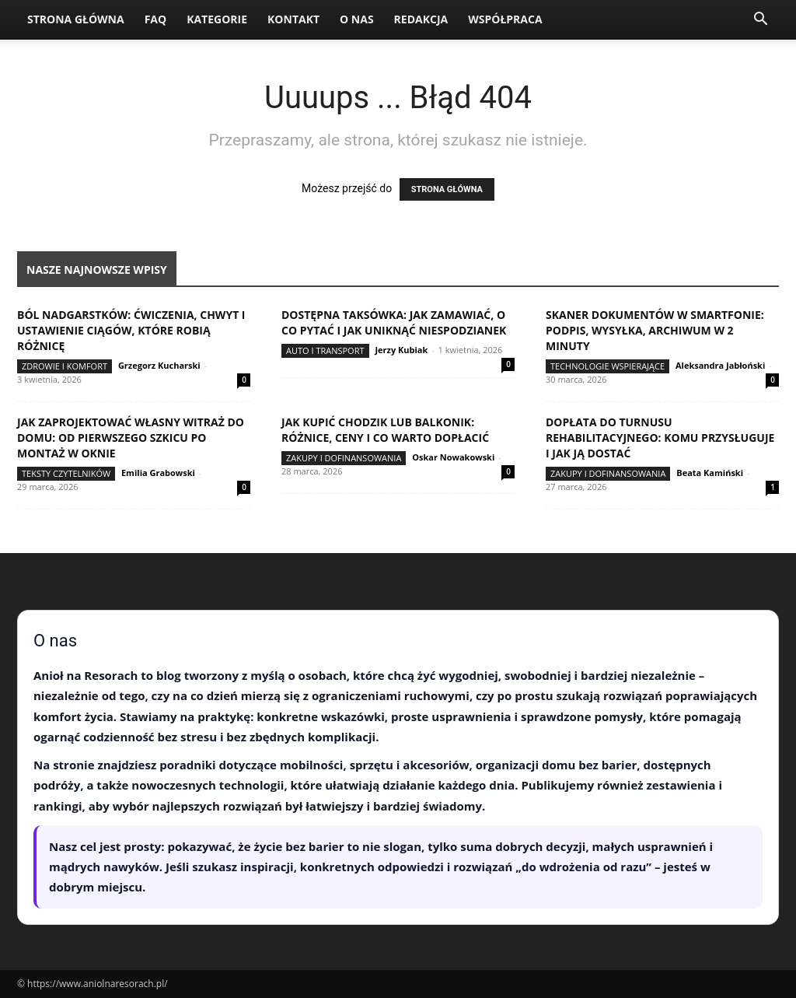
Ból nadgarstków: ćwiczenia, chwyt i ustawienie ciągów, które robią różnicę (131, 330)
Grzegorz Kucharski (159, 365)
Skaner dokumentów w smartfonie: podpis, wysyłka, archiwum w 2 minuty (655, 330)
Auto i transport (325, 350)
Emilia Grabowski (158, 472)
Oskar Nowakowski (453, 457)
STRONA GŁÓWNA (447, 189)
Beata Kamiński (709, 472)
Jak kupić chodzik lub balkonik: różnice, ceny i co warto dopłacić (385, 430)
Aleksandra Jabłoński (720, 365)
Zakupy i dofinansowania (343, 458)
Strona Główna (75, 19)
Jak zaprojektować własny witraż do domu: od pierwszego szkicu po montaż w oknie (130, 437)
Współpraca (505, 19)
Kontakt (293, 19)
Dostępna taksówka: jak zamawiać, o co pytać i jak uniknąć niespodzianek (393, 322)
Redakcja (421, 19)
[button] (760, 20)
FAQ (156, 19)
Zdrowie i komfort (64, 366)
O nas (357, 19)
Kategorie (217, 19)
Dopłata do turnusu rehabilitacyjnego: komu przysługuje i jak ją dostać (660, 437)
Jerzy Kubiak (401, 349)
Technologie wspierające (607, 366)
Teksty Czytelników (66, 473)
